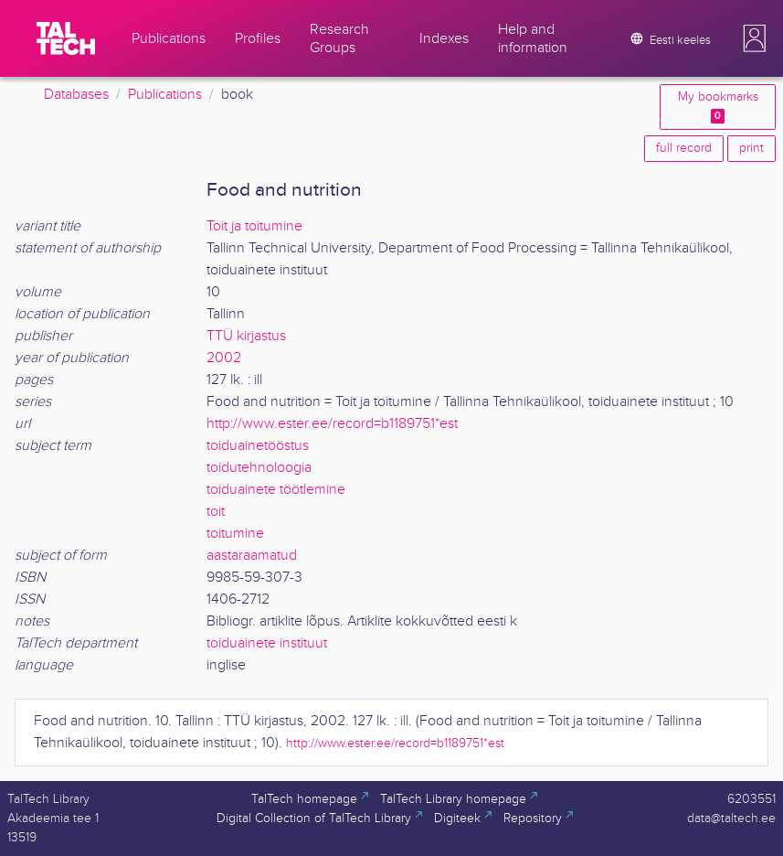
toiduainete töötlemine (275, 489)
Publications (165, 94)
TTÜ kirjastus (246, 336)
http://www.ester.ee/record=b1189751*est (332, 424)
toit (215, 511)
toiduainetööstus (257, 446)
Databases (76, 94)
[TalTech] (66, 38)
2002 (223, 358)
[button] (755, 38)
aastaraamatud (251, 555)
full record (684, 148)
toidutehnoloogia (259, 467)
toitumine (235, 533)
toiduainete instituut (266, 643)
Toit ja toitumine (254, 226)
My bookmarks (718, 106)
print (751, 148)
